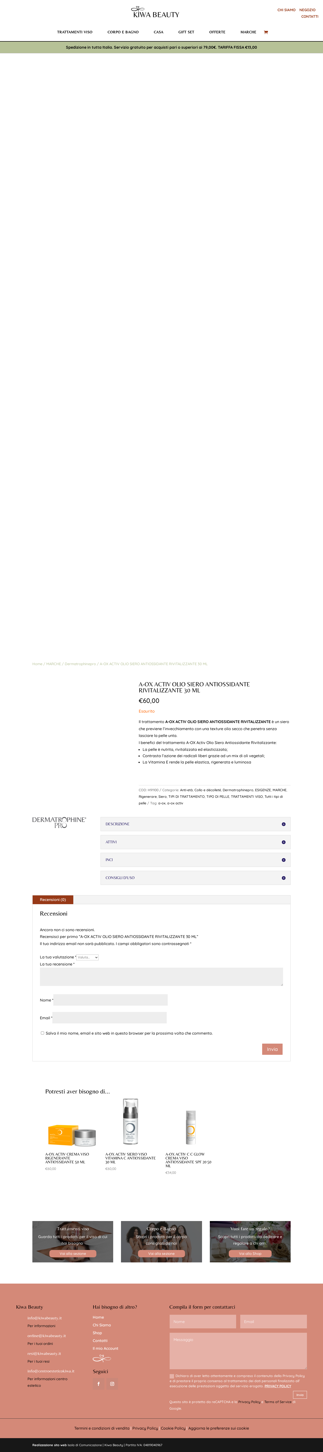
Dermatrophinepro (80, 664)
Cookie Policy (173, 1428)
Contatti (100, 1340)
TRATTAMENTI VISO (247, 796)
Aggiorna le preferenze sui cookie (218, 1428)
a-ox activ (175, 803)
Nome (46, 1000)
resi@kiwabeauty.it (44, 1353)
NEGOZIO (307, 10)
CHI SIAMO (286, 10)
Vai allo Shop (250, 1253)
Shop (97, 1332)
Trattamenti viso (74, 32)
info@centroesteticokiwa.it (51, 1370)
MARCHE (53, 664)
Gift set (186, 32)
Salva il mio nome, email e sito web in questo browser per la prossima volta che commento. (129, 1033)
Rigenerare (148, 796)
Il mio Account (105, 1348)
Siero (162, 796)
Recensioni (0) (53, 899)
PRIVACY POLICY (278, 1386)
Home (37, 664)
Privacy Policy (249, 1402)
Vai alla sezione (73, 1253)
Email (46, 1017)
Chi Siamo (102, 1325)
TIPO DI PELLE (217, 796)
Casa (158, 32)
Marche (248, 32)
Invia (300, 1395)
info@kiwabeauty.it (45, 1317)
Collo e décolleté (207, 790)
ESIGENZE (263, 790)
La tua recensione (57, 964)
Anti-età (186, 790)
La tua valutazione (58, 957)
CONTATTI (309, 16)
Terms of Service (278, 1402)
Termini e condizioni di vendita (101, 1428)
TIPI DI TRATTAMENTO (186, 796)
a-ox (162, 803)
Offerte (217, 32)
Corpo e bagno (123, 32)
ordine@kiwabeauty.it (47, 1335)
